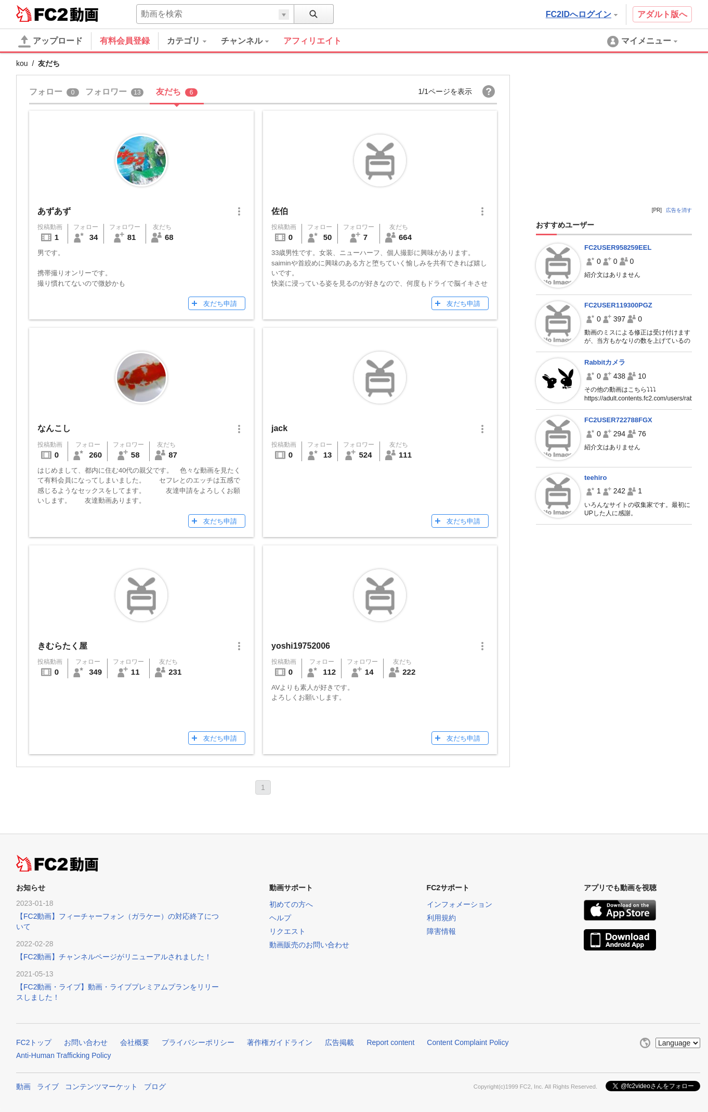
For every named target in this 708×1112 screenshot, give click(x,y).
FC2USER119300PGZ (618, 305)
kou (22, 63)
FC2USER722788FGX (618, 420)
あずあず (54, 211)
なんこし (54, 428)
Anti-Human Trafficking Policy (63, 1055)
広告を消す (679, 210)
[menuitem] (194, 41)
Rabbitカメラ (604, 362)
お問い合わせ (86, 1042)
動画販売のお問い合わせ (309, 945)
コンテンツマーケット (101, 1086)
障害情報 (441, 931)
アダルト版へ (662, 14)
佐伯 (279, 211)
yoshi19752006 (300, 645)
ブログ (155, 1086)
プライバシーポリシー (198, 1042)
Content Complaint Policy (467, 1042)
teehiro (595, 477)
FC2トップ (33, 1042)
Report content (390, 1042)
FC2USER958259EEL (617, 247)
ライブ (48, 1086)
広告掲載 (339, 1042)
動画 (23, 1086)
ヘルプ (280, 918)
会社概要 (134, 1042)
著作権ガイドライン (279, 1042)
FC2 (42, 13)
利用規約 (441, 918)
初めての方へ (291, 904)
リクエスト (287, 931)
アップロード (50, 41)
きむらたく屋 (62, 645)
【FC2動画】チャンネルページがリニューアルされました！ (114, 957)
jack (279, 428)
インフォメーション (459, 904)
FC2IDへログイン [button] (582, 14)
